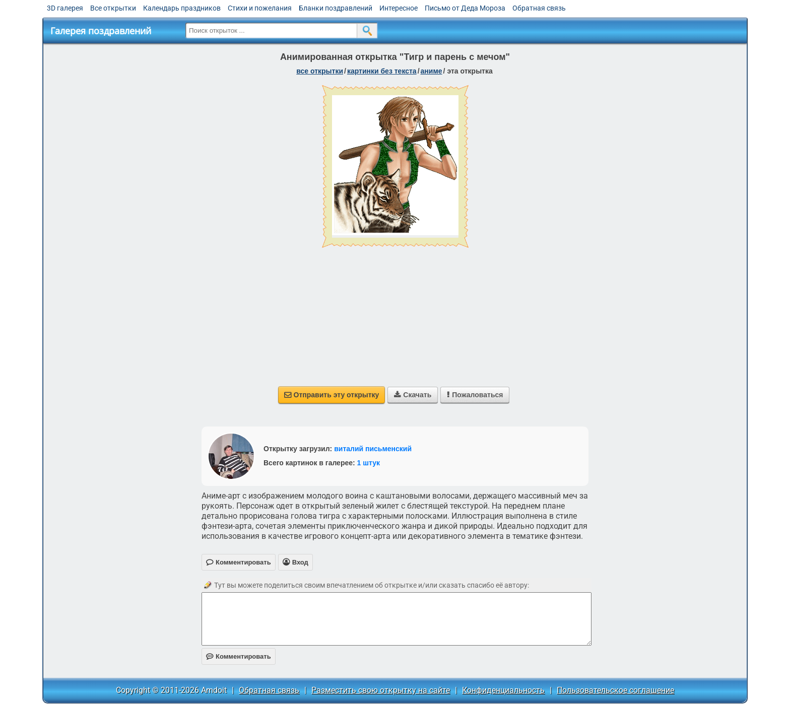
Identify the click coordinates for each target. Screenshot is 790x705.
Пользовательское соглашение (615, 690)
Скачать (412, 395)
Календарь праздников (182, 8)
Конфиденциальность (503, 690)
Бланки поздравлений (335, 8)
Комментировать (238, 656)
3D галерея (65, 8)
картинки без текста (382, 71)
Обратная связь (539, 8)
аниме (431, 71)
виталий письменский (373, 449)
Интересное (398, 8)
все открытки (319, 71)
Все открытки (113, 8)
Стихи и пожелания (260, 8)
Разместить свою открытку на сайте (380, 690)
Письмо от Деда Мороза (465, 8)
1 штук (368, 463)
